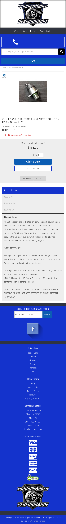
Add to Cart (33, 162)
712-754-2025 (33, 425)
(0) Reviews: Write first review (14, 126)
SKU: (4, 130)
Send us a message (33, 429)
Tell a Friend (39, 178)
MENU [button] (33, 61)
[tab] (33, 61)
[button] (33, 51)
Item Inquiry (26, 178)
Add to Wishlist (33, 168)
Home (4, 68)
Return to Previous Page (16, 68)
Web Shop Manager (38, 521)
